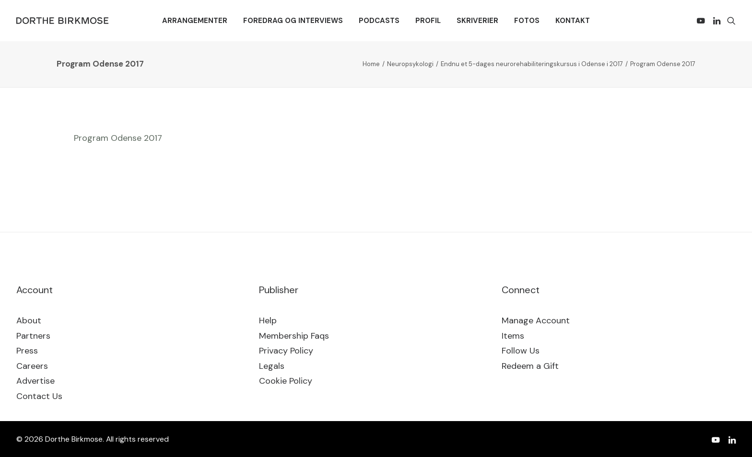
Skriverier (477, 20)
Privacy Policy (286, 350)
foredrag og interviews (293, 20)
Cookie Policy (285, 381)
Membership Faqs (294, 336)
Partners (33, 336)
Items (513, 336)
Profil (428, 20)
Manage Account (536, 320)
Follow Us (521, 350)
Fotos (527, 20)
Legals (271, 366)
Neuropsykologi (410, 64)
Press (27, 350)
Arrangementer (194, 20)
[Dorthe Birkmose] (63, 20)
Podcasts (379, 20)
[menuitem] (194, 20)
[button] (702, 20)
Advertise (35, 381)
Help (268, 320)
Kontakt (572, 20)
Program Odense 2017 (118, 138)
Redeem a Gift (530, 366)
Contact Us (39, 396)
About (28, 320)
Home (371, 64)
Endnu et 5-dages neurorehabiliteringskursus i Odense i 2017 (532, 64)
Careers (32, 366)
